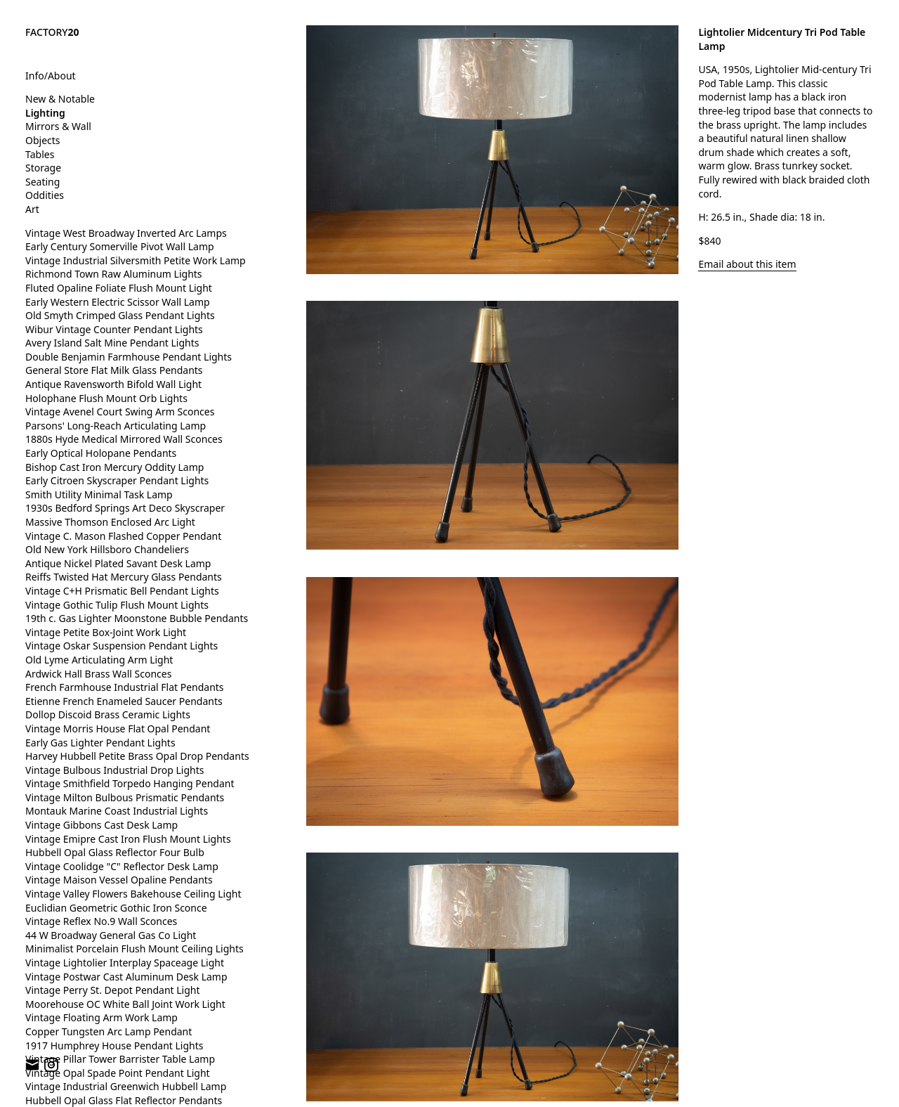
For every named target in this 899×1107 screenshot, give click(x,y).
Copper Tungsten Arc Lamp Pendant (108, 1031)
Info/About (50, 75)
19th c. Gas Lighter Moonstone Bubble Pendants (136, 618)
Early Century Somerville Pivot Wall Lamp (119, 246)
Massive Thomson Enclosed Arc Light (110, 522)
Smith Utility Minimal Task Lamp (99, 494)
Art (32, 209)
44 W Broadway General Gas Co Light (110, 935)
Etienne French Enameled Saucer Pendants (124, 701)
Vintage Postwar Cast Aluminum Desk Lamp (126, 976)
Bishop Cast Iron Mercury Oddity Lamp (114, 467)
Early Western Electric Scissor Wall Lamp (117, 302)
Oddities (44, 195)
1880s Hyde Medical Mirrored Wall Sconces (124, 439)
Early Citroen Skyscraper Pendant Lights (117, 480)
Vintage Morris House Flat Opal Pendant (117, 728)
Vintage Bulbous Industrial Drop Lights (114, 770)
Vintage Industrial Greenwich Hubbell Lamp (125, 1086)
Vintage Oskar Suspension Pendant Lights (121, 645)
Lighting (45, 112)
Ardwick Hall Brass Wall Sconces (98, 673)
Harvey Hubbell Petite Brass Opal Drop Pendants (137, 756)
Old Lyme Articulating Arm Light (99, 659)
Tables (39, 154)
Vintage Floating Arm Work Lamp (101, 1017)
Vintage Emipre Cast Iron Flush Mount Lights (128, 839)
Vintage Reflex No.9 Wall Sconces (101, 921)
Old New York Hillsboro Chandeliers (107, 549)
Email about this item (747, 264)
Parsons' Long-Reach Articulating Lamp (115, 425)
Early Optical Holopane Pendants (100, 453)
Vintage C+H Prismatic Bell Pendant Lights (122, 590)
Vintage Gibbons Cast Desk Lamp (101, 824)
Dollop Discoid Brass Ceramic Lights (107, 714)
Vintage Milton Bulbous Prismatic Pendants (124, 797)
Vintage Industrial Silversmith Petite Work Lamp (135, 260)
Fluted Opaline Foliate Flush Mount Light (118, 287)
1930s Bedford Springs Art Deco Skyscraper (125, 507)
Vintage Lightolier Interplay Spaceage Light (124, 962)
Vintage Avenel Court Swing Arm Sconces (119, 411)
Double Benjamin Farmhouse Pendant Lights (128, 356)
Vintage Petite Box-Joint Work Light (105, 632)
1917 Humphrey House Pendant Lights (114, 1045)
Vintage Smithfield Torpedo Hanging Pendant (129, 783)
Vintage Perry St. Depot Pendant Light (112, 990)
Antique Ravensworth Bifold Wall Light (113, 384)
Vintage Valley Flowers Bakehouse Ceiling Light (133, 893)
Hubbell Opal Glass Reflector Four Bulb (114, 852)
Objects (42, 140)
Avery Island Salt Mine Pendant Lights (112, 342)
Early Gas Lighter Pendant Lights (100, 742)
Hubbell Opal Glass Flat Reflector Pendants (123, 1100)
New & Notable (60, 98)
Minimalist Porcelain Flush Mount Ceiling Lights (134, 948)
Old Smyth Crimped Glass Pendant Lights (120, 315)
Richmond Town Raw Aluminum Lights (113, 273)
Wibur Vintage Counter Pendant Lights (114, 329)
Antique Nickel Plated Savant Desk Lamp (118, 563)
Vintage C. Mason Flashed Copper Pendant (123, 536)
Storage (43, 167)
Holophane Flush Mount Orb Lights (106, 398)
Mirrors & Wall (58, 126)
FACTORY (52, 32)
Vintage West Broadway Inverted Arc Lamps (126, 233)
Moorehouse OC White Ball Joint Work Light (125, 1004)
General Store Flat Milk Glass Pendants (114, 370)
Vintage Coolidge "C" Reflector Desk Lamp (121, 866)
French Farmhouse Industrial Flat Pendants (124, 687)
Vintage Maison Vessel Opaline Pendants (119, 879)
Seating (42, 181)
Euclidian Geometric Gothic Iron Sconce (116, 907)
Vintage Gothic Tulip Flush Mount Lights (117, 604)
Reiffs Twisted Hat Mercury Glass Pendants (123, 576)
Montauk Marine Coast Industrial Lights (116, 810)
